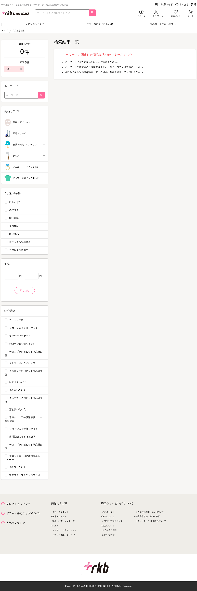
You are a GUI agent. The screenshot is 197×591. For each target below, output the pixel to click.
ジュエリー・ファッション (24, 167)
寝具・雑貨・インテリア (24, 145)
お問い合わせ (108, 535)
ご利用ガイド (164, 4)
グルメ (24, 156)
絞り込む (24, 290)
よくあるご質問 (185, 4)
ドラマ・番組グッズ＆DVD (98, 23)
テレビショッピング (33, 23)
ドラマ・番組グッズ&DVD (24, 178)
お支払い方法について (112, 521)
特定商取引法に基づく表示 (148, 516)
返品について (108, 525)
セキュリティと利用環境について (151, 521)
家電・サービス (24, 133)
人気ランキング (15, 522)
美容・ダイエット (24, 122)
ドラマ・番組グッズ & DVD (23, 513)
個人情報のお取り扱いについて (150, 512)
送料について (108, 516)
